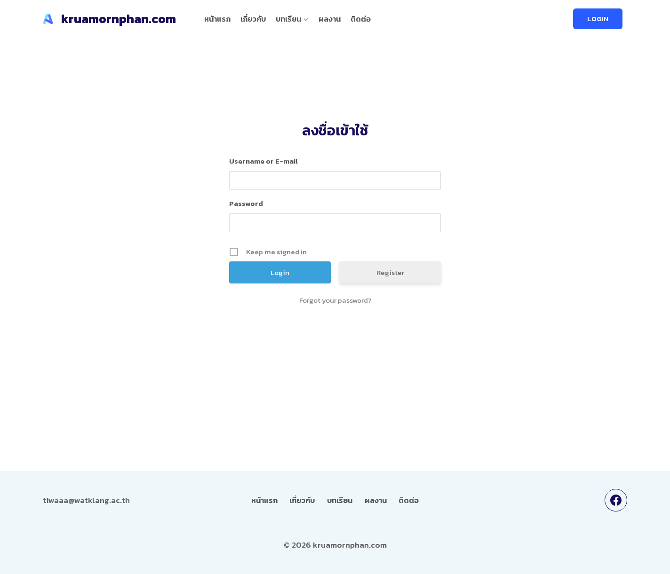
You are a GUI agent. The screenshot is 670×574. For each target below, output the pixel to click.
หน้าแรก (217, 18)
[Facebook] (616, 500)
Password (246, 203)
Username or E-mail (263, 161)
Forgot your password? (335, 300)
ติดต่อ (361, 18)
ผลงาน (330, 18)
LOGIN (597, 18)
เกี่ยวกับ (253, 18)
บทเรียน (339, 500)
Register (390, 272)
